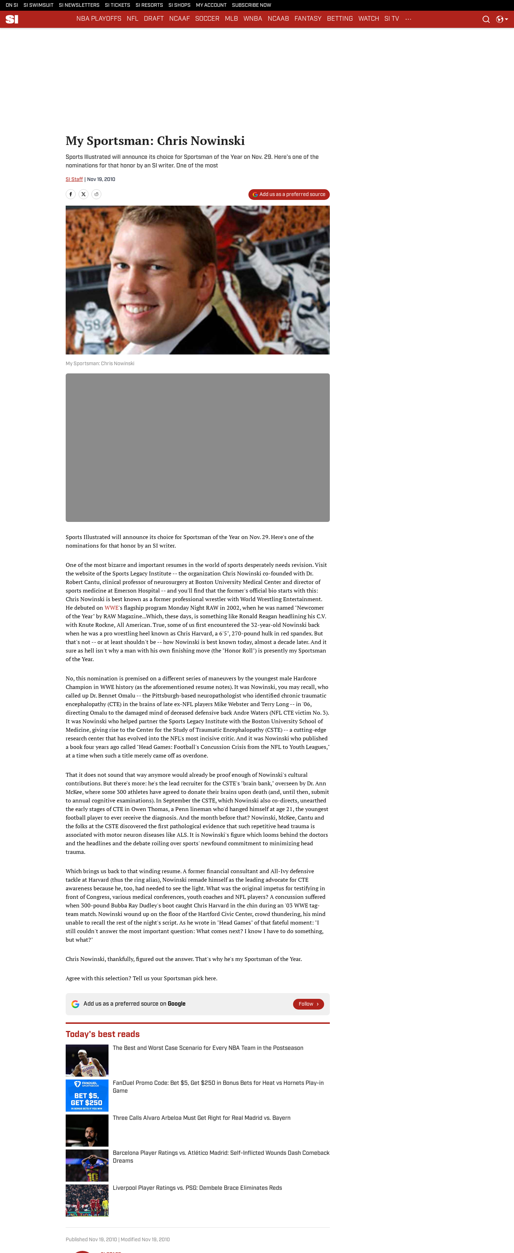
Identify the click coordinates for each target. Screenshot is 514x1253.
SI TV (391, 19)
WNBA (252, 19)
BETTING (340, 19)
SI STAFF (111, 1078)
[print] (109, 1117)
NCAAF (179, 19)
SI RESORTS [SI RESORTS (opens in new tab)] (149, 5)
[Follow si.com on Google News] (308, 1004)
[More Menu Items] (408, 19)
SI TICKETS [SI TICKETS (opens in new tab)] (117, 5)
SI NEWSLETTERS (79, 5)
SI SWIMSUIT (39, 5)
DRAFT (154, 19)
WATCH (368, 19)
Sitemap (106, 1212)
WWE (112, 608)
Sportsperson (103, 1152)
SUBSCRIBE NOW (251, 5)
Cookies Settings (300, 1212)
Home (72, 1152)
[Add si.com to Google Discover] (289, 194)
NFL (132, 19)
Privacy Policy (112, 1201)
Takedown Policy (233, 1201)
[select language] (502, 19)
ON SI (12, 5)
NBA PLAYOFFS (98, 19)
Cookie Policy (171, 1201)
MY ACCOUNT (211, 5)
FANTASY (308, 19)
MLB (231, 19)
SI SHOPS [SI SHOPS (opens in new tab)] (179, 5)
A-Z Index (167, 1212)
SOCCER (207, 19)
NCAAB (278, 19)
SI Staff (74, 179)
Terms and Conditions (305, 1201)
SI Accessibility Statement (387, 1201)
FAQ (219, 1212)
